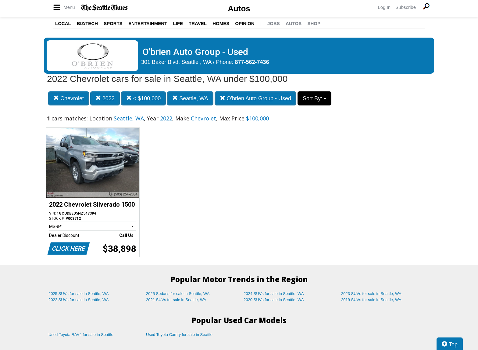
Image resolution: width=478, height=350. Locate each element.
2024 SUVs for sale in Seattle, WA (274, 293)
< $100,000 (143, 98)
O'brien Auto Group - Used (255, 98)
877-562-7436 (252, 62)
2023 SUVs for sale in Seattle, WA (371, 293)
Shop (313, 23)
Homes (220, 23)
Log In (384, 7)
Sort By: (314, 98)
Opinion (244, 23)
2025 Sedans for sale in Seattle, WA (177, 293)
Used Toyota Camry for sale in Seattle (179, 334)
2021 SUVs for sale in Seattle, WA (176, 299)
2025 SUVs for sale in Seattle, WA (78, 293)
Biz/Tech (87, 23)
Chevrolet (68, 98)
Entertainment (147, 23)
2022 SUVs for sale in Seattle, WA (78, 299)
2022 (105, 98)
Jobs (273, 23)
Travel (198, 23)
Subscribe (405, 7)
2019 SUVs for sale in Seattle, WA (371, 299)
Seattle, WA (190, 98)
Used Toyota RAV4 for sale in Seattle (80, 334)
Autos (239, 8)
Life (178, 23)
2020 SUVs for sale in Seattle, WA (274, 299)
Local (63, 23)
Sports (113, 23)
